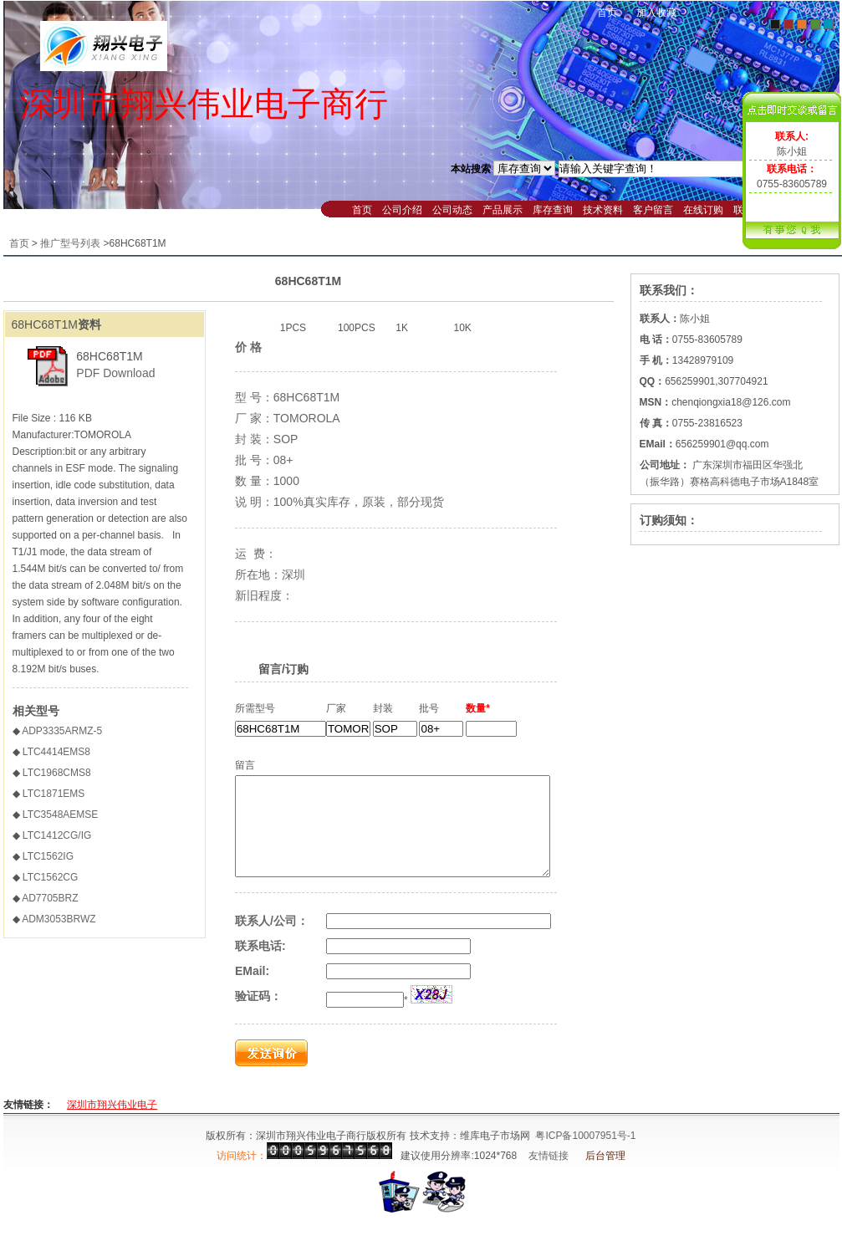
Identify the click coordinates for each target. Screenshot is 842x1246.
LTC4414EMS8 (56, 752)
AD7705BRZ (50, 898)
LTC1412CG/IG (57, 835)
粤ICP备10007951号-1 (585, 1156)
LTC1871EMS (53, 793)
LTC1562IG (48, 856)
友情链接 (548, 1176)
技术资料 (603, 210)
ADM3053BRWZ (58, 919)
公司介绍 (402, 210)
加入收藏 (656, 12)
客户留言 (653, 210)
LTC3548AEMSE (61, 814)
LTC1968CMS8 (57, 773)
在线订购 (703, 210)
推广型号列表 (70, 243)
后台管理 (605, 1176)
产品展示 (502, 210)
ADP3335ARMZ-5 (62, 731)
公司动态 (452, 210)
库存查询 (553, 210)
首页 (607, 12)
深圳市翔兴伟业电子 (112, 1125)
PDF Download (115, 373)
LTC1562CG (50, 877)
